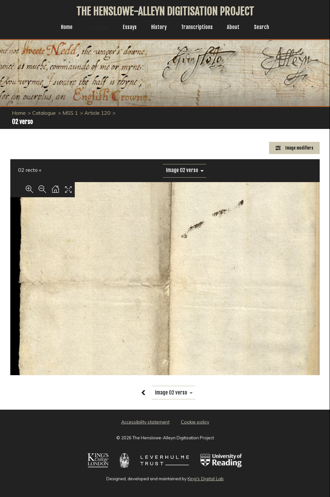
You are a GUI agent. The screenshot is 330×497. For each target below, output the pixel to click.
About (237, 27)
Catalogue (94, 27)
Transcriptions (199, 27)
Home (61, 27)
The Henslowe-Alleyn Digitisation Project (165, 11)
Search (266, 27)
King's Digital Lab (206, 479)
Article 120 (97, 113)
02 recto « (29, 170)
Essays (128, 27)
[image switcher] (184, 170)
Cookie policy (195, 422)
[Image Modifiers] (294, 148)
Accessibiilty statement (145, 422)
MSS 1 (70, 113)
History (158, 27)
